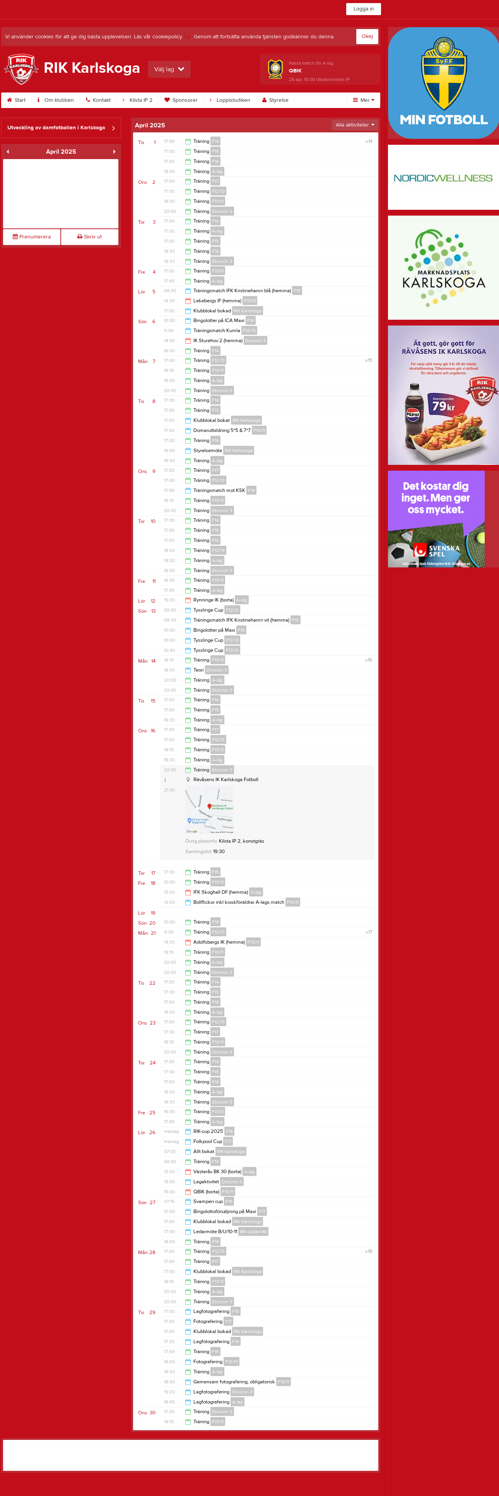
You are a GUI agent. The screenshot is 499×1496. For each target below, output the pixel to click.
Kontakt (98, 100)
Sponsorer (181, 100)
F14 (215, 141)
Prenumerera (32, 236)
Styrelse (275, 100)
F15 (215, 151)
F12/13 (218, 191)
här (187, 36)
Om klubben (56, 100)
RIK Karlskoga (247, 311)
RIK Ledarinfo (253, 1232)
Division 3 (222, 211)
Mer (363, 100)
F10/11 (218, 201)
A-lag (217, 171)
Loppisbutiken (230, 100)
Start (16, 100)
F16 (215, 161)
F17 (215, 181)
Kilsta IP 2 (137, 100)
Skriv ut (89, 236)
